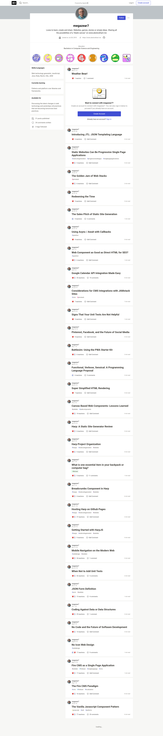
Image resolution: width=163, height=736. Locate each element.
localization (89, 689)
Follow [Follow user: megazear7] (121, 18)
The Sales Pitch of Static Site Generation (94, 214)
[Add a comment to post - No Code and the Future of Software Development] (78, 632)
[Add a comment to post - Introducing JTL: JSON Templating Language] (77, 139)
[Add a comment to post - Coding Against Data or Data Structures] (78, 614)
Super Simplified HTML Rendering (91, 388)
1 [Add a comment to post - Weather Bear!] (88, 78)
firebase (82, 669)
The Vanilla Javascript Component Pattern (95, 706)
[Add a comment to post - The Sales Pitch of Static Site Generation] (77, 219)
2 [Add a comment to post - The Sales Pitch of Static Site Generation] (89, 219)
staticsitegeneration (79, 159)
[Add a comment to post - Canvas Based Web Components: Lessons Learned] (78, 413)
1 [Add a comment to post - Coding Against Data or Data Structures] (92, 614)
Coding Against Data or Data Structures (94, 609)
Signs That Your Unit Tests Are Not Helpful (95, 314)
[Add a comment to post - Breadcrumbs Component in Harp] (78, 496)
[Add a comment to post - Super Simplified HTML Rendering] (77, 393)
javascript (75, 710)
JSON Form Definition (84, 588)
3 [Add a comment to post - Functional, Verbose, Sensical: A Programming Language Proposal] (89, 375)
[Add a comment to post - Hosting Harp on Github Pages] (78, 517)
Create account (143, 3)
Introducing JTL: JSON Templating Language (97, 134)
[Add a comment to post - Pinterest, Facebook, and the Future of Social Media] (77, 337)
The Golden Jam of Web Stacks (89, 175)
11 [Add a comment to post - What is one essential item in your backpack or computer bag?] (92, 475)
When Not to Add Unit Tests (87, 571)
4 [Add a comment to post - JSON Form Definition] (92, 596)
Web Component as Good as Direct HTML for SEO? (100, 252)
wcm (74, 592)
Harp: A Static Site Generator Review (92, 426)
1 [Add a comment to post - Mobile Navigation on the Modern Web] (92, 558)
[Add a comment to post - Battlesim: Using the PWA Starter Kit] (78, 354)
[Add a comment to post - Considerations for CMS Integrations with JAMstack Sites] (77, 301)
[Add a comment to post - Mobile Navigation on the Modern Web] (78, 558)
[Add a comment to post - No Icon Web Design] (78, 652)
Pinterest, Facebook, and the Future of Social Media (100, 332)
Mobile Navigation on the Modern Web (93, 550)
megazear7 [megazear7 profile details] (75, 68)
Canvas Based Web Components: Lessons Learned (100, 405)
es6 (82, 710)
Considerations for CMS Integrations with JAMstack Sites (101, 292)
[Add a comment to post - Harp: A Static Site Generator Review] (78, 431)
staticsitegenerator (84, 448)
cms (74, 297)
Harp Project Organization (86, 444)
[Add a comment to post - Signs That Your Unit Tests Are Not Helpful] (77, 319)
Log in (131, 3)
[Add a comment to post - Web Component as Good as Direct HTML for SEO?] (78, 260)
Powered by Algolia (81, 3)
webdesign (76, 554)
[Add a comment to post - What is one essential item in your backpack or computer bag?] (78, 475)
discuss (75, 471)
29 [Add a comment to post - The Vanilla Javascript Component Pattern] (92, 714)
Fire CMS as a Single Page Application (93, 665)
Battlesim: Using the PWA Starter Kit (92, 349)
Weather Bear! (79, 73)
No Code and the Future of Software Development (99, 627)
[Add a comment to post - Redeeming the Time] (77, 201)
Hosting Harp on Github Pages (89, 509)
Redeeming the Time (83, 196)
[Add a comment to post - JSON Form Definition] (78, 596)
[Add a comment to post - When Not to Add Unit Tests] (78, 576)
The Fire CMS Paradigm (85, 686)
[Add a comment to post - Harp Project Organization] (78, 452)
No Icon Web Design (83, 644)
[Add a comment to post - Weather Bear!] (76, 78)
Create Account (99, 114)
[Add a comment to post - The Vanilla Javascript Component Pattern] (78, 714)
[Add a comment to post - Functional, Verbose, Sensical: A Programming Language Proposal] (77, 375)
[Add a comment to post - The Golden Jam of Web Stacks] (78, 183)
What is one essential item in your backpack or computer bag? (98, 466)
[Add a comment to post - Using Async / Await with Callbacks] (77, 239)
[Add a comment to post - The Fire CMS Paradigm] (78, 694)
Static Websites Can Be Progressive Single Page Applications (99, 154)
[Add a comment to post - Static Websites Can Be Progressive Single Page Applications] (78, 163)
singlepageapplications (111, 159)
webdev (75, 409)
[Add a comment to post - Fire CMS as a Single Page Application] (78, 673)
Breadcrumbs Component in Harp (90, 488)
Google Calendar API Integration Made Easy (96, 273)
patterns (88, 710)
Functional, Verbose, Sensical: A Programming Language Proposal (98, 369)
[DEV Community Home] (14, 3)
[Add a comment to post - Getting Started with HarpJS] (78, 537)
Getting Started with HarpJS (87, 529)
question (75, 235)
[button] (36, 58)
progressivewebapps (94, 159)
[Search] (20, 3)
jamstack (75, 179)
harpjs (74, 448)
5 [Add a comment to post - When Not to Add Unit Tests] (92, 576)
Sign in (108, 119)
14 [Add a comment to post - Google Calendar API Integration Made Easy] (92, 278)
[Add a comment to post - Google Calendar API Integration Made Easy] (78, 278)
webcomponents (85, 409)
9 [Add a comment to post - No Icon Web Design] (92, 652)
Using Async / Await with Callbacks (91, 231)
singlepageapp (92, 669)
